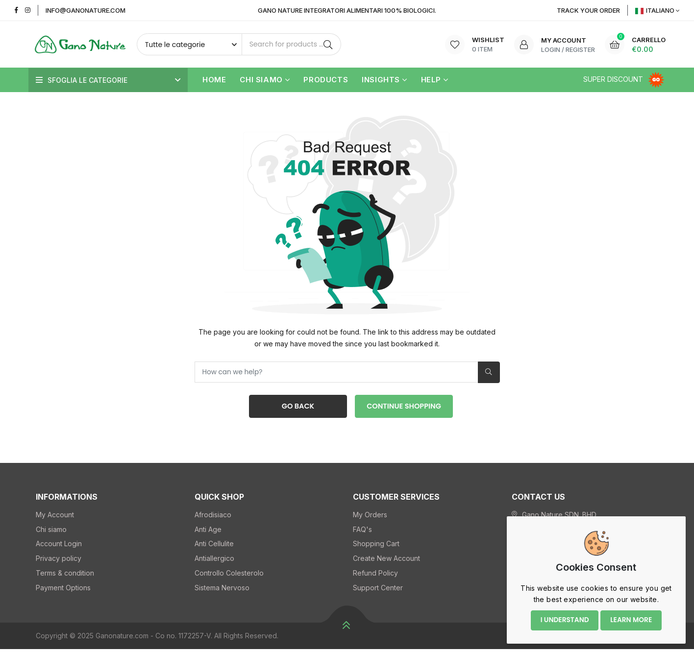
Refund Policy (375, 576)
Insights (384, 80)
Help (434, 80)
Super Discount (624, 79)
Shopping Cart (376, 546)
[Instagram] (27, 10)
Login (550, 49)
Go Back (296, 408)
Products (325, 80)
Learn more (631, 617)
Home (214, 80)
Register (580, 49)
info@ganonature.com (85, 10)
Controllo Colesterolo (229, 576)
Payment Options (63, 590)
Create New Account (386, 561)
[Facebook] (16, 10)
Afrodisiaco (213, 517)
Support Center (378, 590)
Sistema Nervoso (222, 590)
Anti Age (208, 532)
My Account (55, 517)
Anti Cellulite (214, 546)
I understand (562, 617)
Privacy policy (58, 561)
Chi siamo (265, 80)
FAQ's (362, 532)
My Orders (370, 517)
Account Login (59, 546)
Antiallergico (214, 561)
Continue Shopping (404, 408)
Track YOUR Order (588, 10)
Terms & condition (65, 576)
